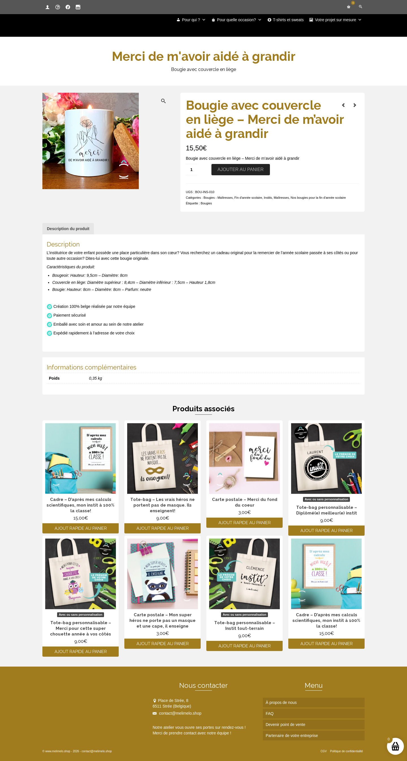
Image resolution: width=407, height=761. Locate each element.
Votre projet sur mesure (338, 19)
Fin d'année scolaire (248, 197)
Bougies (206, 203)
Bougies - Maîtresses (218, 197)
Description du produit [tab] (68, 228)
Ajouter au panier (241, 169)
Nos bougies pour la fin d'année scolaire (318, 197)
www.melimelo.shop (57, 751)
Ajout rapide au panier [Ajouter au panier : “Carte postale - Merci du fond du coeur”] (244, 522)
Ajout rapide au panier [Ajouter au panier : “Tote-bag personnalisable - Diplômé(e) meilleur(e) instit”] (326, 530)
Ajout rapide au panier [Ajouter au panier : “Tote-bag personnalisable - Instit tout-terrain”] (244, 645)
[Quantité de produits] (191, 169)
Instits (268, 197)
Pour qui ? (194, 19)
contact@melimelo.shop (177, 713)
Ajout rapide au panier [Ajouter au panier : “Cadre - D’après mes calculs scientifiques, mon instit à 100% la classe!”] (81, 528)
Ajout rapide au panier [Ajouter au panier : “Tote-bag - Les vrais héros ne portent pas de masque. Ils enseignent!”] (163, 528)
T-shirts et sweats (288, 20)
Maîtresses (281, 197)
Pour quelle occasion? (239, 19)
